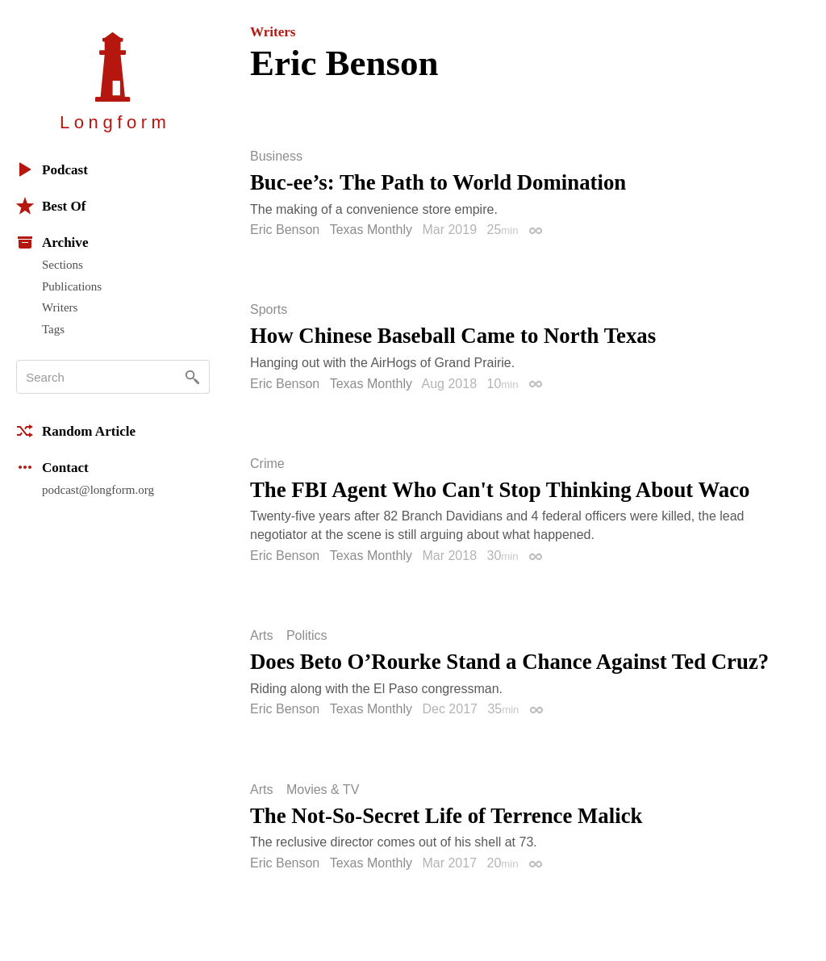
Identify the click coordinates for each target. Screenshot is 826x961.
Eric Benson (284, 229)
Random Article (76, 431)
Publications (72, 286)
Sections (62, 264)
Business (276, 156)
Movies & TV (322, 789)
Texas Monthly (371, 229)
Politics (306, 635)
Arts (261, 635)
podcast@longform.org (98, 489)
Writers (59, 307)
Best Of (51, 206)
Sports (268, 309)
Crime (267, 464)
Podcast (52, 169)
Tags (53, 329)
